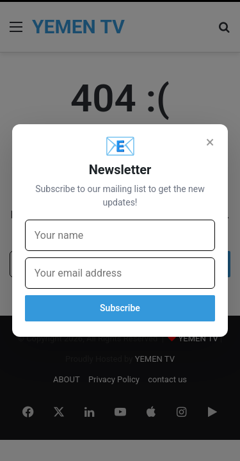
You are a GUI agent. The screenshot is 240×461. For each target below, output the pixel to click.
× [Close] (210, 142)
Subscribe (120, 308)
